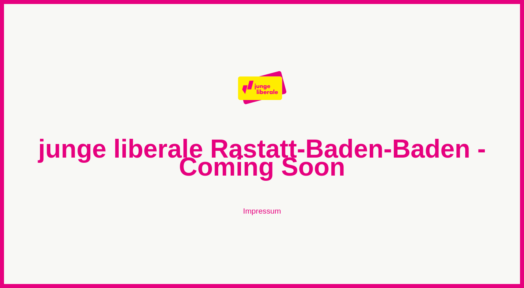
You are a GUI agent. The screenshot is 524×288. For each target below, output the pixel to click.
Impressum (262, 211)
